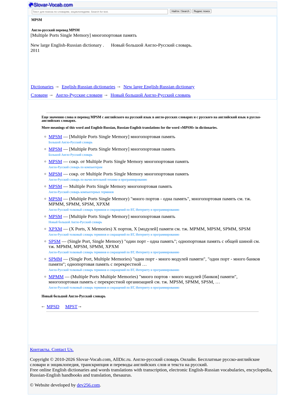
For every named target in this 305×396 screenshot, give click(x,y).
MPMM (56, 276)
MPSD (53, 306)
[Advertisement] (231, 49)
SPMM (55, 258)
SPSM (54, 241)
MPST (71, 306)
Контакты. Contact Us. (52, 349)
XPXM (55, 228)
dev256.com (88, 384)
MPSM (55, 136)
